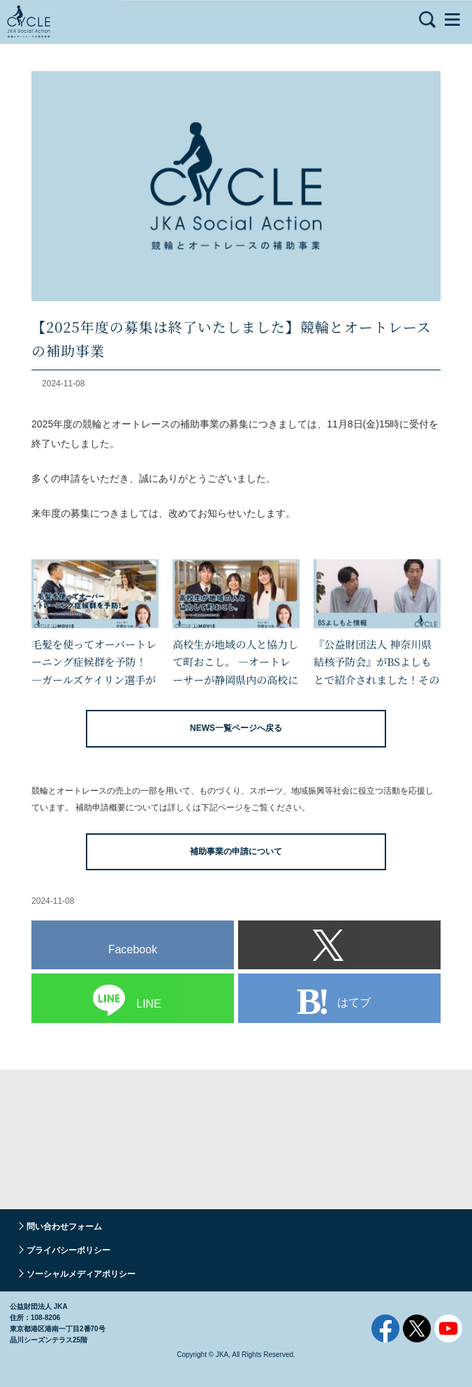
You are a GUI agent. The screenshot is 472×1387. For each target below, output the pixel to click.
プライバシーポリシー (68, 1250)
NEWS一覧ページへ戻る (236, 728)
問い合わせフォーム (64, 1226)
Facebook (385, 1328)
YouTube (448, 1328)
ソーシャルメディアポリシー (81, 1274)
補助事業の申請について (236, 851)
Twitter (417, 1328)
